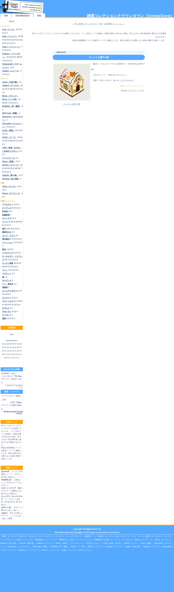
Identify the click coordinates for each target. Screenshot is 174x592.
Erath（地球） (146, 543)
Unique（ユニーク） (152, 546)
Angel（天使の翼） (133, 546)
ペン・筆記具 (97, 536)
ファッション (27, 539)
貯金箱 (106, 539)
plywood (5, 471)
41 (5, 344)
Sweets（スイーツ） (129, 90)
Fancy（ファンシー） (51, 550)
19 (19, 36)
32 (8, 347)
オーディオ (115, 539)
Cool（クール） (85, 550)
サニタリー (60, 536)
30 (13, 347)
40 (8, 344)
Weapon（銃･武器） (9, 543)
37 (16, 344)
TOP (6, 15)
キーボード (12, 536)
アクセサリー (127, 539)
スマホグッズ (9, 539)
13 (13, 40)
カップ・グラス (51, 539)
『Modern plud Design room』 (12, 412)
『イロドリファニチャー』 (13, 386)
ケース (142, 90)
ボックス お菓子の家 (99, 57)
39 (11, 344)
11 (19, 40)
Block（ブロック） (96, 546)
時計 (72, 539)
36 (18, 344)
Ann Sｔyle (6, 507)
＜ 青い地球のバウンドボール (84, 23)
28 (18, 347)
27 (21, 347)
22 (13, 350)
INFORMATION (22, 15)
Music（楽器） (62, 543)
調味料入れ (63, 539)
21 (16, 350)
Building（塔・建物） (60, 546)
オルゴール (109, 536)
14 (11, 40)
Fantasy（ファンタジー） (29, 550)
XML (39, 15)
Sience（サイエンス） (144, 539)
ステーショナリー (46, 536)
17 (3, 40)
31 (11, 347)
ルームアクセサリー (74, 536)
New (12, 334)
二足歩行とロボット (93, 543)
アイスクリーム (76, 543)
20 (18, 350)
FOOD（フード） (131, 543)
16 (6, 40)
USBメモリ (23, 536)
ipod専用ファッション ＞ (114, 23)
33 (5, 347)
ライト (134, 536)
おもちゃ (33, 536)
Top (100, 23)
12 (16, 40)
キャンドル (87, 539)
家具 (19, 539)
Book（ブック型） (78, 546)
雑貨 (4, 536)
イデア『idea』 (16, 402)
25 (5, 350)
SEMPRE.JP (6, 479)
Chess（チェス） (162, 539)
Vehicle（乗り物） (27, 543)
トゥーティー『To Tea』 (12, 376)
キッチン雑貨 (143, 536)
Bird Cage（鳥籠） (41, 546)
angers (4, 513)
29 (16, 347)
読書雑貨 (98, 539)
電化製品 (39, 539)
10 (21, 40)
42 (3, 344)
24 (8, 350)
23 (11, 350)
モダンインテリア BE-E (11, 488)
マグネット (124, 536)
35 (21, 344)
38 (13, 344)
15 (8, 40)
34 (3, 347)
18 (22, 36)
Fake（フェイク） (69, 550)
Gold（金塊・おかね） (113, 543)
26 (3, 350)
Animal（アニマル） (114, 546)
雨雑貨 (87, 536)
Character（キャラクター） (19, 546)
